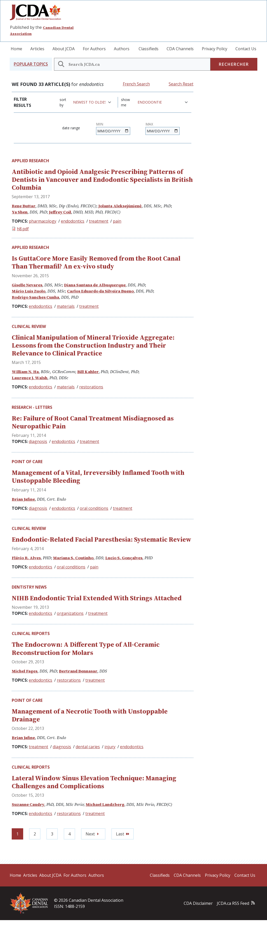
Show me (125, 102)
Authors (121, 49)
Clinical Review (29, 326)
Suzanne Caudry (28, 804)
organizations (70, 613)
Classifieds (148, 49)
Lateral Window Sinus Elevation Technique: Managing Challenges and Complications (94, 782)
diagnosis (38, 441)
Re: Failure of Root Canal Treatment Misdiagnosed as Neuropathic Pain (93, 422)
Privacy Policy (214, 49)
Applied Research (30, 160)
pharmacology (42, 221)
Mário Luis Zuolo (28, 291)
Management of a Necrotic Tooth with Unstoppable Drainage (90, 715)
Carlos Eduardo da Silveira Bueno (100, 291)
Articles (37, 49)
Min (99, 124)
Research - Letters (32, 407)
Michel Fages (24, 671)
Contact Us (245, 49)
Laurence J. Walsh (29, 377)
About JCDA (63, 49)
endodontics (72, 221)
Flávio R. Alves (26, 558)
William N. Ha (25, 371)
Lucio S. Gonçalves (123, 558)
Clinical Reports (31, 633)
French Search (136, 84)
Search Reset (181, 84)
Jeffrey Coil (60, 212)
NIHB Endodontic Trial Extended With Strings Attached (97, 598)
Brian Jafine (23, 499)
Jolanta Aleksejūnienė (120, 206)
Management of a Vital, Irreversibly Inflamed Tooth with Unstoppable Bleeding (98, 476)
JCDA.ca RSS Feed (233, 903)
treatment (98, 221)
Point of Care (27, 461)
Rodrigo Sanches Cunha (35, 297)
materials (66, 306)
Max (149, 124)
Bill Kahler (88, 371)
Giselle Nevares (27, 285)
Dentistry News (29, 587)
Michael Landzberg (105, 804)
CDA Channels (180, 49)
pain (117, 221)
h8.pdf (23, 229)
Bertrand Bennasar (78, 671)
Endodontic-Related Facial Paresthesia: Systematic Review (101, 539)
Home (16, 49)
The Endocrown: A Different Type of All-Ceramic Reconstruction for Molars (85, 648)
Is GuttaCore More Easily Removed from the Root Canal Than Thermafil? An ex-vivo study (96, 262)
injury (109, 747)
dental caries (88, 747)
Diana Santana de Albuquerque (95, 285)
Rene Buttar (23, 206)
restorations (91, 387)
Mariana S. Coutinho (73, 558)
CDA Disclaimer (198, 903)
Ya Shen (20, 212)
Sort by (63, 102)
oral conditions (94, 508)
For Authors (94, 49)
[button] (31, 64)
